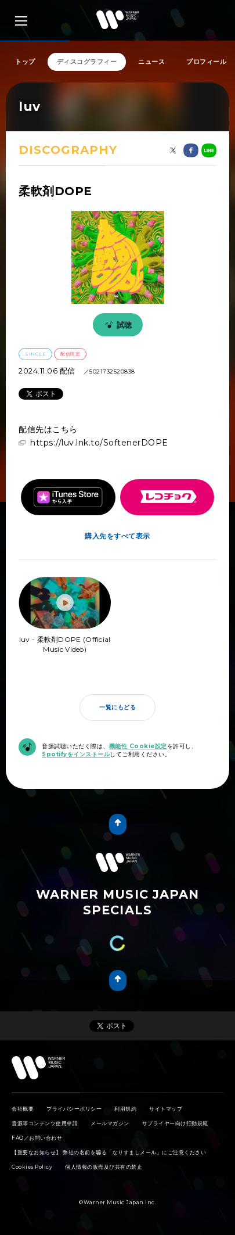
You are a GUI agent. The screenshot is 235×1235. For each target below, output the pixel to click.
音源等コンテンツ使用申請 (45, 1123)
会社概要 (23, 1108)
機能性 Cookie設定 (138, 746)
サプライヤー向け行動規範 (175, 1123)
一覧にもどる (117, 707)
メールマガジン (110, 1123)
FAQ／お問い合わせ (37, 1138)
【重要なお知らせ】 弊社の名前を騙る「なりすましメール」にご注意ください (109, 1152)
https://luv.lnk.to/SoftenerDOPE (99, 442)
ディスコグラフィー (87, 62)
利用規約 (125, 1108)
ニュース (151, 62)
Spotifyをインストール (76, 754)
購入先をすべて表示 (117, 536)
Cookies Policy (32, 1167)
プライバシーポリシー (74, 1108)
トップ (25, 62)
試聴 (117, 324)
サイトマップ (165, 1108)
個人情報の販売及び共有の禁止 (103, 1167)
